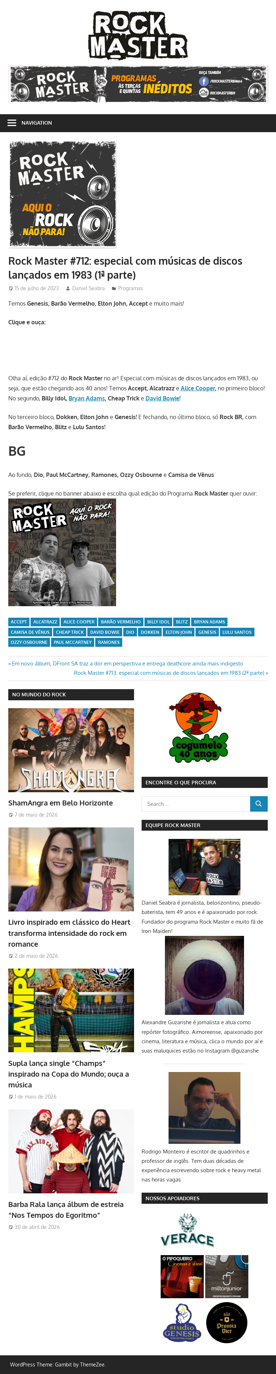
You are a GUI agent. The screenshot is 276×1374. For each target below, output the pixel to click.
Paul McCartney (73, 642)
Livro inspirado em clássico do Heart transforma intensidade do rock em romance (69, 932)
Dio (130, 632)
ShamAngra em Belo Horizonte (60, 802)
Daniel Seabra (88, 288)
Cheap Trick (70, 632)
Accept (19, 622)
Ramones (109, 642)
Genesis (207, 632)
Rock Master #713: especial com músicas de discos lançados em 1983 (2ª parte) (169, 672)
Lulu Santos (237, 632)
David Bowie (162, 398)
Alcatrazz (45, 622)
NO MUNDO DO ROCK (39, 694)
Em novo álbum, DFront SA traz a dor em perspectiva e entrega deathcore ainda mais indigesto (127, 663)
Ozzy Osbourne (29, 642)
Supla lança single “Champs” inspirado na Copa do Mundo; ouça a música (68, 1074)
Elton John (179, 632)
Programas (130, 288)
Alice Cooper (198, 388)
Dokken (150, 632)
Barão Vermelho (121, 622)
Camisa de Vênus (30, 632)
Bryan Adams (87, 398)
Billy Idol (158, 622)
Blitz (182, 622)
